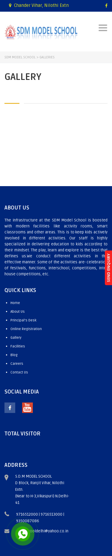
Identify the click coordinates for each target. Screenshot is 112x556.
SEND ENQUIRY (108, 267)
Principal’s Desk (23, 320)
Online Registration (26, 329)
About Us (17, 311)
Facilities (17, 346)
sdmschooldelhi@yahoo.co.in (42, 531)
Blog (14, 355)
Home (15, 303)
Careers (16, 363)
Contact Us (19, 372)
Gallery (16, 337)
